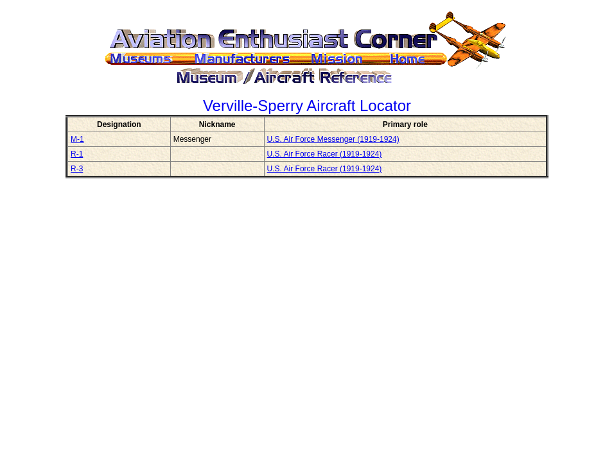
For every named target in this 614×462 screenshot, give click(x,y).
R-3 (77, 168)
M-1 (77, 139)
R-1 (77, 154)
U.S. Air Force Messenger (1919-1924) (333, 139)
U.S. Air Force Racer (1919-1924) (324, 154)
